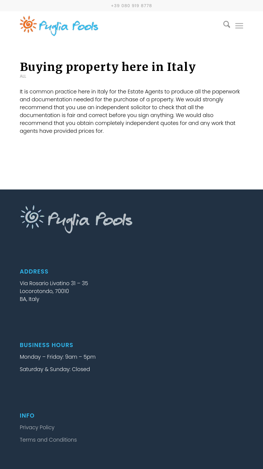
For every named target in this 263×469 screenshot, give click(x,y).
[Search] (223, 26)
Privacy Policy (37, 427)
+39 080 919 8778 (131, 6)
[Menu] (239, 26)
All (23, 76)
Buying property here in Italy (108, 67)
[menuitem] (223, 26)
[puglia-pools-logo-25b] (109, 26)
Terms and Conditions (48, 439)
